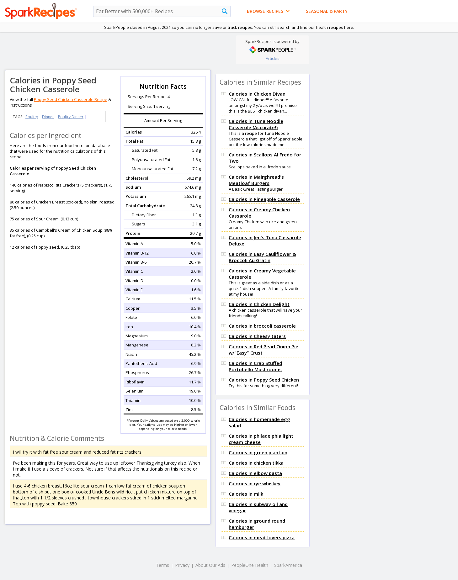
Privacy (182, 565)
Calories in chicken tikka (256, 463)
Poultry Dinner (70, 116)
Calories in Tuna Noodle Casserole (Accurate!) (256, 124)
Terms (162, 565)
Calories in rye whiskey (254, 483)
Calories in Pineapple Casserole (264, 199)
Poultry (31, 116)
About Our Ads (210, 565)
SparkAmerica (288, 565)
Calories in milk (246, 494)
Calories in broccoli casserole (262, 326)
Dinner (48, 116)
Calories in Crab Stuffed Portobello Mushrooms (255, 366)
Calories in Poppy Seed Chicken (264, 380)
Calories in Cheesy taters (257, 336)
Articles (273, 58)
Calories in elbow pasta (255, 473)
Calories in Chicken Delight (259, 304)
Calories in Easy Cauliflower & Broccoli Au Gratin (262, 257)
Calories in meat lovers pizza (262, 537)
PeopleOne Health (249, 565)
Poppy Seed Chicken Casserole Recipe (70, 99)
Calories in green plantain (258, 452)
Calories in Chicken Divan (257, 94)
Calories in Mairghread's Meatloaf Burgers (256, 180)
